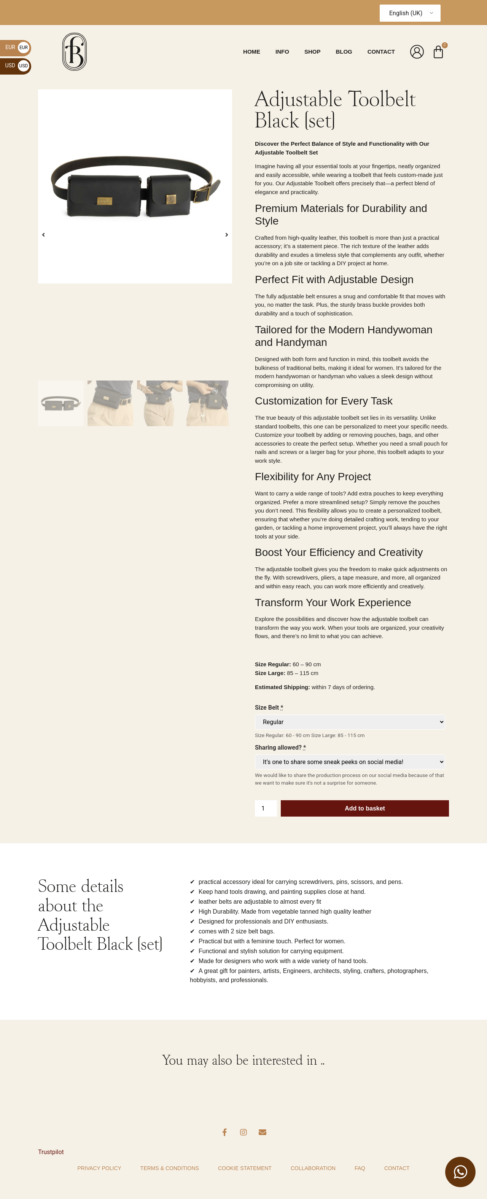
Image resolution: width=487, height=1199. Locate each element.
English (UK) (405, 13)
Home (251, 51)
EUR (17, 47)
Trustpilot (51, 1152)
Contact (381, 51)
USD (17, 65)
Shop (312, 51)
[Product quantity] (266, 808)
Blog (344, 51)
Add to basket (365, 808)
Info (282, 51)
